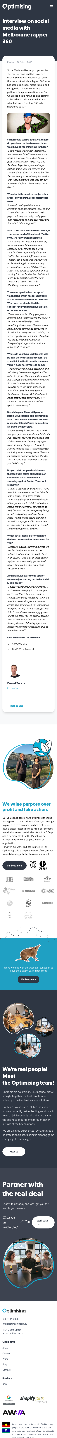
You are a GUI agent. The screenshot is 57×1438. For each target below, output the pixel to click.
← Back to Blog (15, 705)
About (5, 1348)
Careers (6, 1353)
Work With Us (42, 1222)
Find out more (14, 865)
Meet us (14, 1151)
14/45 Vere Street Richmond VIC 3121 (12, 1331)
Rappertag (14, 296)
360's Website (19, 644)
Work (5, 1359)
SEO (4, 1384)
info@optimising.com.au (14, 1324)
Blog (4, 1364)
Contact (6, 1370)
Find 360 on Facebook (23, 649)
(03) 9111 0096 (10, 1319)
